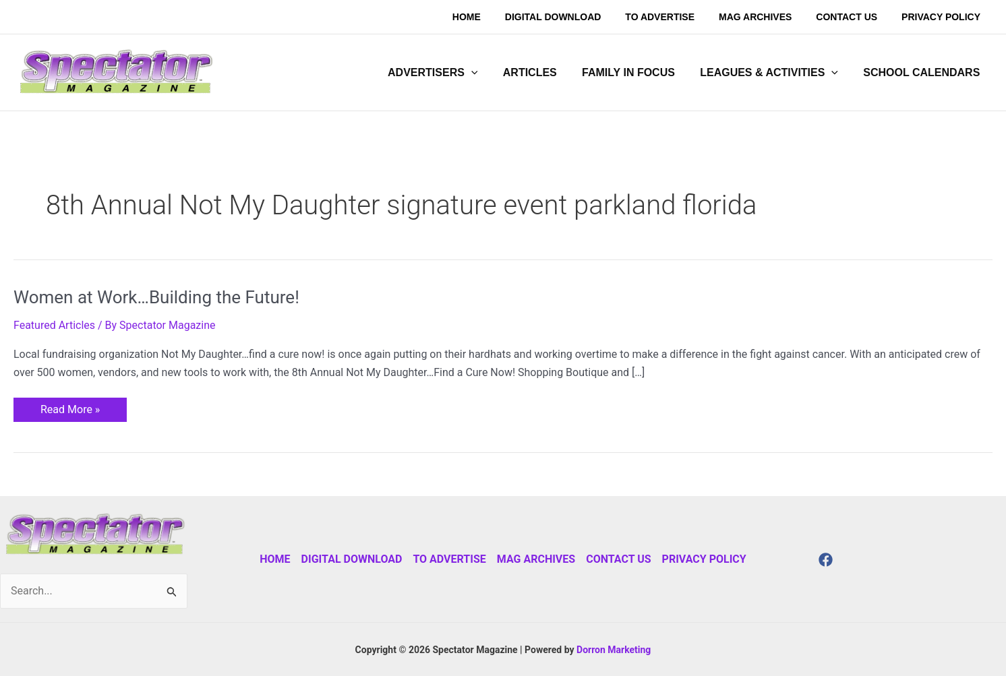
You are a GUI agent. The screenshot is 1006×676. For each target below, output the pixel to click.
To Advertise (449, 559)
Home (275, 559)
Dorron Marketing (613, 649)
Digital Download (352, 559)
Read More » (70, 407)
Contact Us (618, 559)
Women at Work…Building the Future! (156, 297)
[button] (448, 72)
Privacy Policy (704, 559)
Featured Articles (54, 325)
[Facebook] (826, 560)
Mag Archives (536, 559)
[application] (487, 72)
